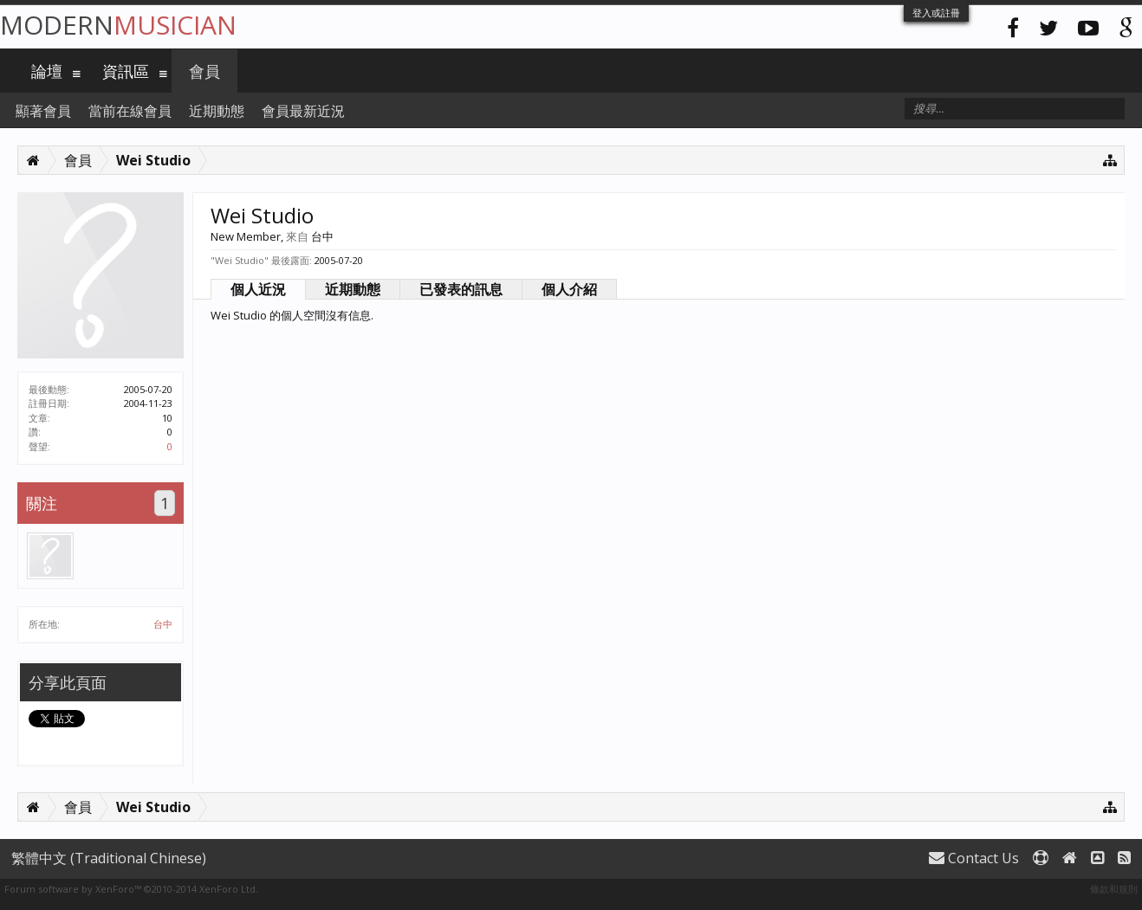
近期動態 (352, 289)
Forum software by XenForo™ (131, 888)
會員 (204, 71)
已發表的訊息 (461, 289)
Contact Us (974, 858)
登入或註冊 (936, 12)
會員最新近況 (303, 110)
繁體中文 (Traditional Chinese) (108, 858)
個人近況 (258, 289)
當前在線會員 (130, 110)
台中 (162, 623)
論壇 (46, 71)
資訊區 (125, 71)
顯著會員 (43, 110)
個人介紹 (569, 289)
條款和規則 (1114, 888)
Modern (118, 24)
